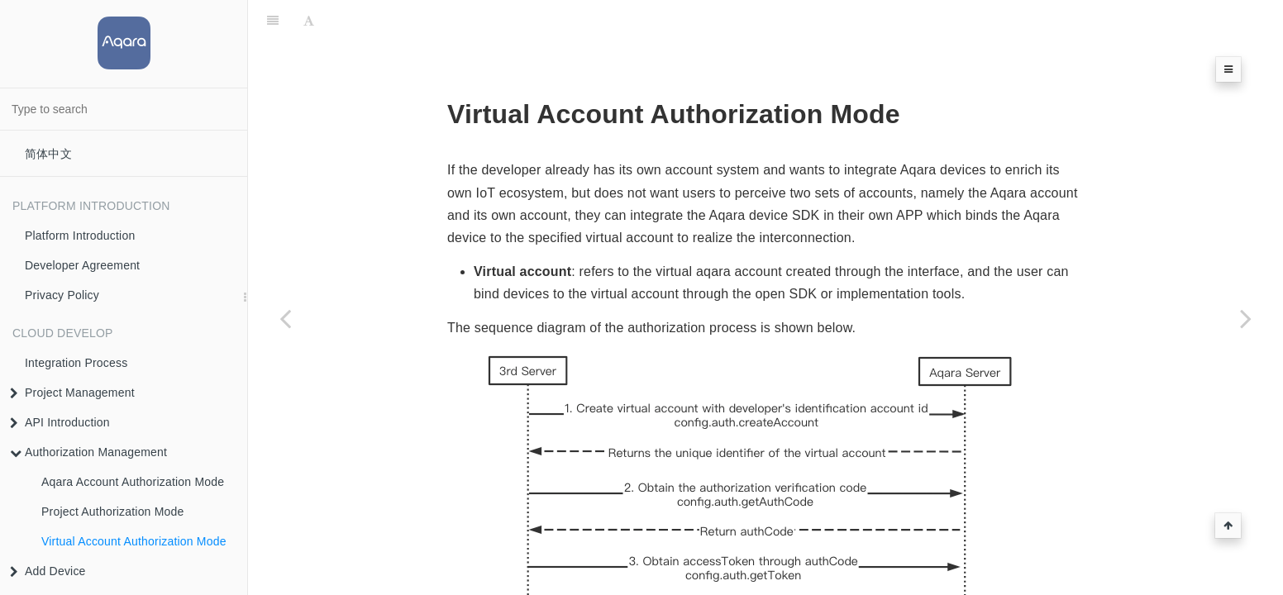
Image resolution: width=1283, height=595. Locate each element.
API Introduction (60, 422)
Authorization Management (88, 452)
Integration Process (76, 362)
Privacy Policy (62, 295)
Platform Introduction (80, 235)
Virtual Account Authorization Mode (134, 541)
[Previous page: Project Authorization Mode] (285, 318)
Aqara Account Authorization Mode (132, 481)
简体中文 (48, 153)
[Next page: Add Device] (1246, 318)
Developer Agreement (82, 265)
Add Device (48, 571)
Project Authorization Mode (112, 511)
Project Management (72, 392)
